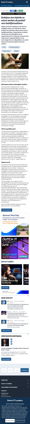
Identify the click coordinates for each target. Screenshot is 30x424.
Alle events (5, 287)
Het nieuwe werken (14, 47)
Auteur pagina (6, 359)
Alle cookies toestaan (10, 420)
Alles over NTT (6, 330)
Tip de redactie (7, 210)
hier (12, 206)
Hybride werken (6, 51)
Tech (4, 47)
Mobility (16, 51)
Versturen (25, 370)
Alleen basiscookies (20, 420)
